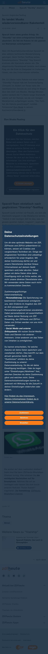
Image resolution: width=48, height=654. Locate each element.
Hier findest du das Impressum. (19, 396)
